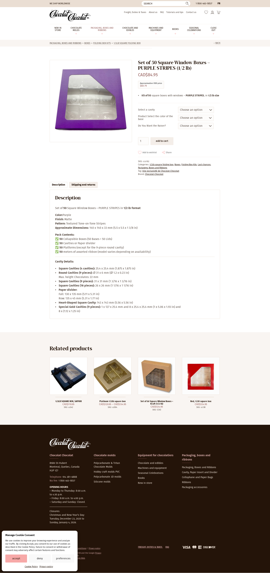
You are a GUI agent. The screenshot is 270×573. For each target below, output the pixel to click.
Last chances (204, 165)
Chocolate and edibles (150, 463)
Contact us (191, 12)
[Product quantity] (143, 141)
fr (219, 3)
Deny (40, 558)
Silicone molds (102, 482)
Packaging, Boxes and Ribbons (65, 43)
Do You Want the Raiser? (152, 126)
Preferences (63, 558)
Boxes (87, 43)
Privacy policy (46, 567)
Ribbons (186, 482)
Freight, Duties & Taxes (135, 12)
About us (153, 12)
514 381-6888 (70, 477)
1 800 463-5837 (204, 3)
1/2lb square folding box (127, 43)
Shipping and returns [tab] (83, 185)
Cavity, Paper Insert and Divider (199, 472)
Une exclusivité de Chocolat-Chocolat (160, 171)
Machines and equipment (152, 468)
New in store (145, 483)
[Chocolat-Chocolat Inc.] (70, 15)
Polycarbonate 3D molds (107, 477)
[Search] (166, 3)
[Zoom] (91, 101)
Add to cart (162, 141)
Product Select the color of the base (155, 118)
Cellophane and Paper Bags (197, 477)
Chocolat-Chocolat (154, 174)
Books (141, 478)
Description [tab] (58, 185)
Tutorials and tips (174, 12)
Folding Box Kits (102, 43)
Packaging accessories (194, 487)
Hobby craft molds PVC (107, 472)
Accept (16, 558)
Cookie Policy (31, 567)
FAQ (162, 12)
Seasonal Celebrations (150, 473)
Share (169, 152)
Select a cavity (146, 110)
